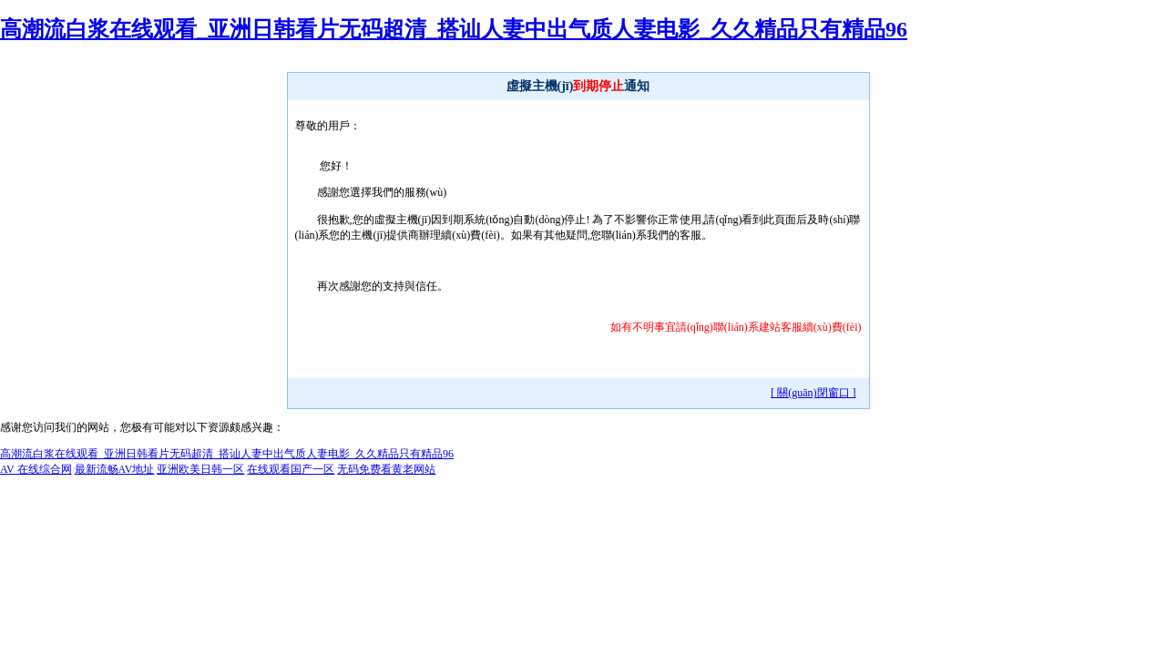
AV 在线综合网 (36, 469)
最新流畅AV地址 (115, 469)
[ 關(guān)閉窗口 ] (813, 392)
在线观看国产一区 (290, 469)
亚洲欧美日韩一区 (200, 469)
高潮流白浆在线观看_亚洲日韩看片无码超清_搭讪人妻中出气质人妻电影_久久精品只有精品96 (453, 29)
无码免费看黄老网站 (386, 469)
